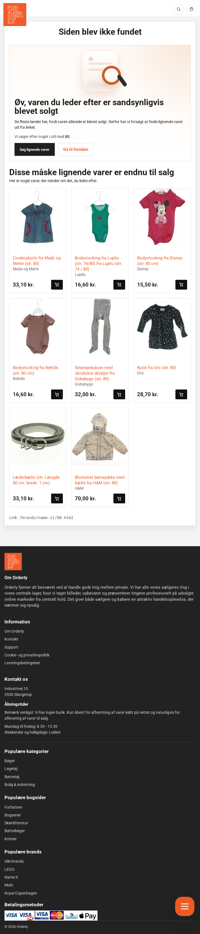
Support (11, 647)
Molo (8, 885)
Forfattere (13, 807)
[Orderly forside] (14, 14)
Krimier (10, 839)
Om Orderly (14, 631)
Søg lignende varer (34, 149)
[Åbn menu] (184, 906)
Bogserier (12, 815)
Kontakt (11, 639)
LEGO (9, 869)
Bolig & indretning (19, 784)
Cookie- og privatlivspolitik (26, 655)
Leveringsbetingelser (22, 663)
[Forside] (13, 561)
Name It (11, 877)
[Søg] (178, 9)
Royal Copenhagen (20, 893)
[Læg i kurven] (57, 285)
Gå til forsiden (75, 149)
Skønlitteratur (16, 823)
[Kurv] (191, 9)
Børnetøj (11, 777)
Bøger (9, 761)
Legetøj (10, 768)
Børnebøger (14, 831)
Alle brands (14, 861)
